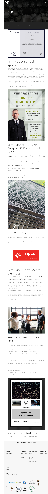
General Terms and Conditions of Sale (12, 474)
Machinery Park (23, 456)
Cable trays (31, 457)
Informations (8, 467)
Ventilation (8, 451)
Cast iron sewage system (33, 454)
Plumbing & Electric (33, 451)
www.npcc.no (13, 299)
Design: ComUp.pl (33, 442)
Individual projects (24, 453)
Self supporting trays (33, 459)
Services (22, 457)
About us (7, 469)
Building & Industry (9, 453)
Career (7, 473)
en (45, 2)
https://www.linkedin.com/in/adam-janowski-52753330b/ (22, 175)
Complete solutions (43, 453)
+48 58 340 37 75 (23, 445)
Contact (7, 470)
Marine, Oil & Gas (8, 454)
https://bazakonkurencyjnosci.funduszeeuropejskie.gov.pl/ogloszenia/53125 (22, 351)
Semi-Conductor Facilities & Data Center (12, 456)
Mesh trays (31, 458)
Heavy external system (33, 461)
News (6, 472)
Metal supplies (23, 454)
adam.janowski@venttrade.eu (15, 170)
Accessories (31, 456)
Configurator (43, 451)
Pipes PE (30, 453)
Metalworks (23, 451)
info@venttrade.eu (30, 445)
